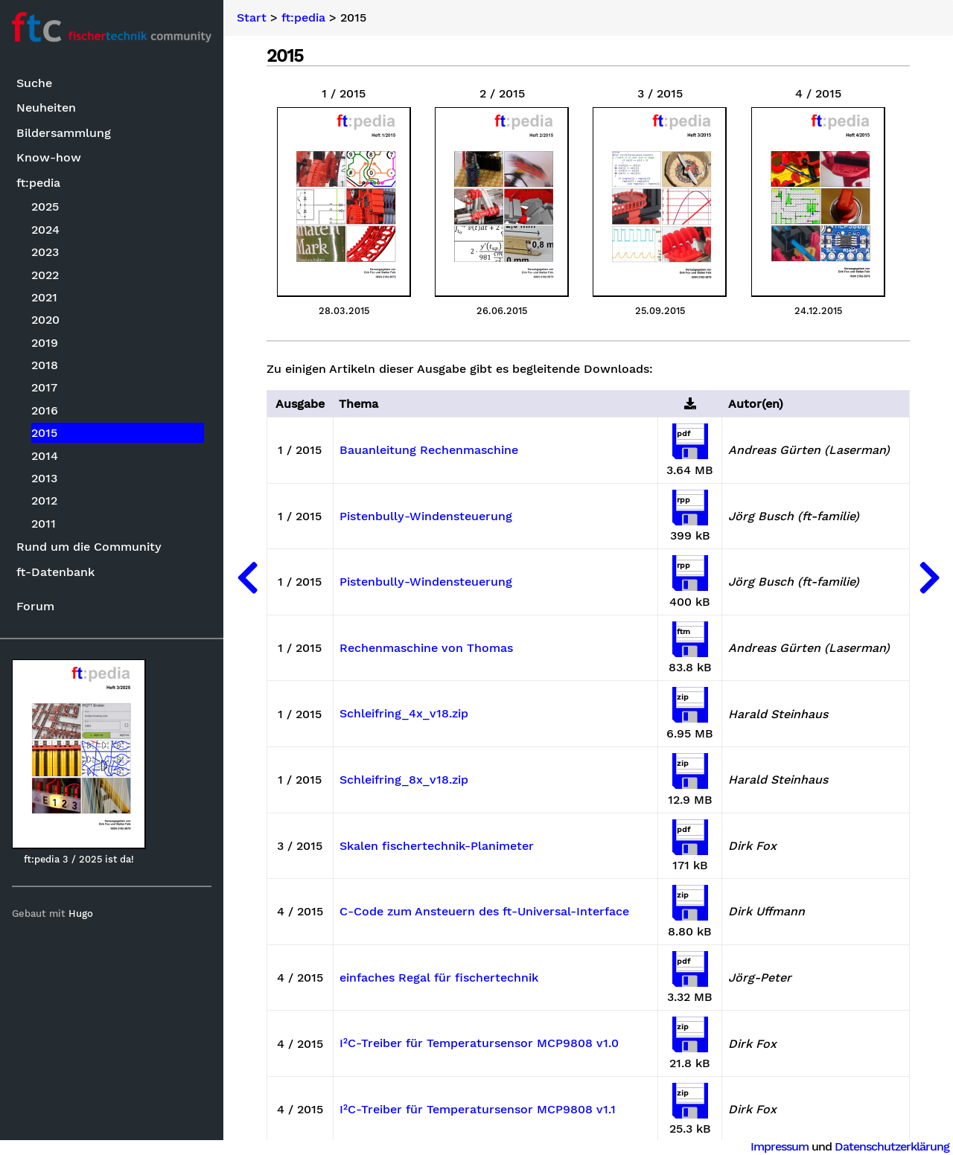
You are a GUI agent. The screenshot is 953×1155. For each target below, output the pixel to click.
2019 (44, 343)
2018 (44, 365)
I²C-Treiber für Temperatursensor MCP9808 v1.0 (479, 1043)
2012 (44, 500)
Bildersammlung (63, 133)
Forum (35, 606)
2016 (44, 410)
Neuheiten (46, 107)
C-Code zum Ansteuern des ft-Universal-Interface (484, 911)
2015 (44, 433)
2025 (45, 206)
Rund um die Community (89, 547)
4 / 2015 (818, 93)
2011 (43, 523)
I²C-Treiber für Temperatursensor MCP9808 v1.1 (478, 1109)
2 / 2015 (502, 93)
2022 (45, 275)
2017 (44, 387)
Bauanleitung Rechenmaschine (429, 450)
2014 (44, 456)
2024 (45, 230)
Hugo (80, 913)
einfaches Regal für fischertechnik (439, 978)
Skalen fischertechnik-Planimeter (437, 846)
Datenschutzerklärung (892, 1146)
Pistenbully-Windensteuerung (426, 516)
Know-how (48, 157)
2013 (44, 478)
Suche (34, 83)
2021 (44, 297)
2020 (45, 320)
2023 (45, 252)
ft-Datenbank (55, 572)
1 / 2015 (344, 93)
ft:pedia (38, 183)
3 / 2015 (660, 93)
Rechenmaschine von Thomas (426, 648)
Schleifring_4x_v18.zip (404, 713)
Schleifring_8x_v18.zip (404, 780)
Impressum (779, 1146)
